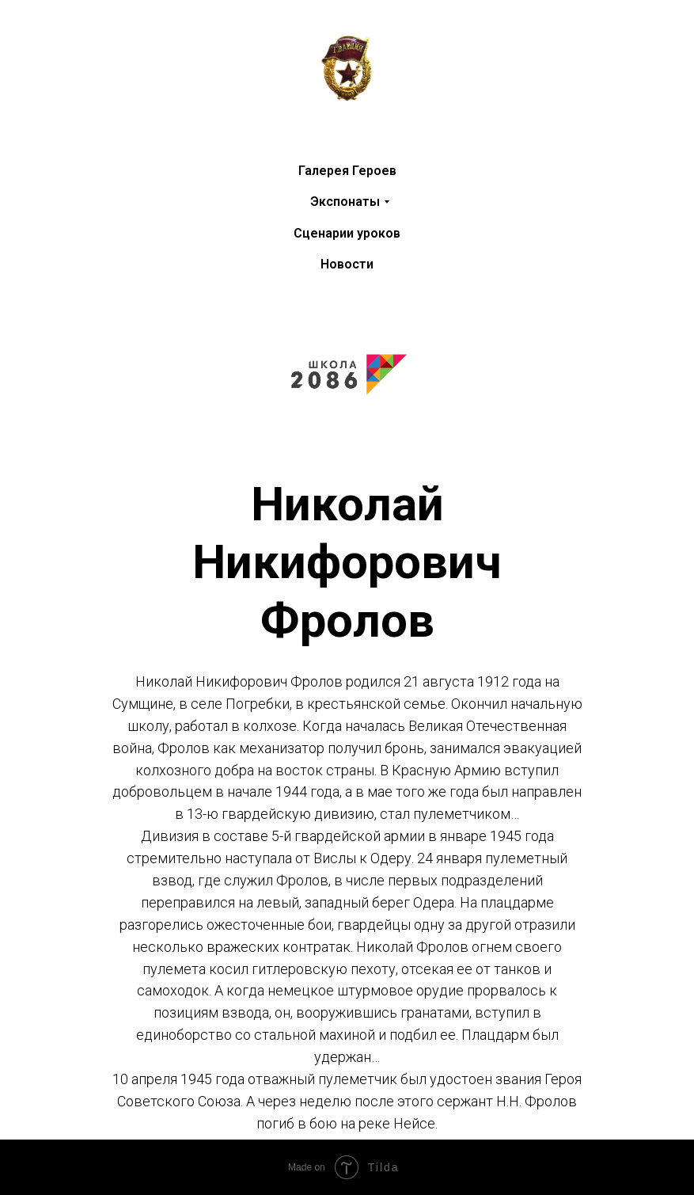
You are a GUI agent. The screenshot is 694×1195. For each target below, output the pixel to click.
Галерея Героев (347, 170)
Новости (347, 264)
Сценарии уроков (347, 233)
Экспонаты (345, 201)
